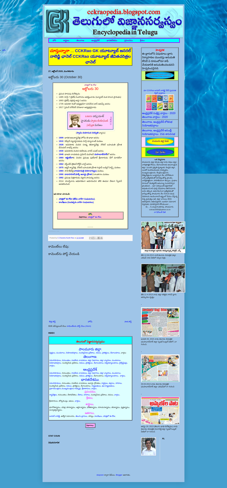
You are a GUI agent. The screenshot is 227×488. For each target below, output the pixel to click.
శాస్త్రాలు (66, 40)
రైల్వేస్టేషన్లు (123, 363)
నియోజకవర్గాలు (72, 353)
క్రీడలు (142, 40)
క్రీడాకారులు (86, 388)
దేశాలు (80, 395)
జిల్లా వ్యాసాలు (105, 360)
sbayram (100, 475)
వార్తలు (52, 366)
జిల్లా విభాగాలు (93, 360)
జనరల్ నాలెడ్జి (54, 416)
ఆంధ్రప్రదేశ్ (95, 40)
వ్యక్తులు (52, 353)
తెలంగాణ (80, 40)
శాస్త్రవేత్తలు (53, 395)
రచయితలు (66, 360)
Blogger (119, 475)
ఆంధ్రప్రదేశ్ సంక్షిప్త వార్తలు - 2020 (158, 113)
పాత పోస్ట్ (128, 322)
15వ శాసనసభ (167, 134)
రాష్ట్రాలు (104, 383)
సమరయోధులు (55, 360)
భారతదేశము (112, 40)
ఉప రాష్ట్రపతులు (108, 386)
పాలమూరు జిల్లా (90, 349)
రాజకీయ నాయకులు (79, 360)
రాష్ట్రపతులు (96, 386)
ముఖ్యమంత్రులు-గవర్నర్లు (71, 388)
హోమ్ (90, 322)
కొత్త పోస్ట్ (52, 322)
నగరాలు (119, 383)
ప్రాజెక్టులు (105, 353)
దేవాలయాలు (115, 353)
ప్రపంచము (128, 40)
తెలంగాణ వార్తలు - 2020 (155, 117)
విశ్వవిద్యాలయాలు (111, 363)
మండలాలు (60, 353)
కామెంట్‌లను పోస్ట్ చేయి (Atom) (79, 326)
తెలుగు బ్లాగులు (81, 416)
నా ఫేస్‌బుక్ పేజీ (160, 212)
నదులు (98, 353)
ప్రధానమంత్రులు (55, 388)
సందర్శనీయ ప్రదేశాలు (87, 353)
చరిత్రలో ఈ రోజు (94, 217)
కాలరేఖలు (98, 416)
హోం (54, 40)
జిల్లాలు (111, 383)
